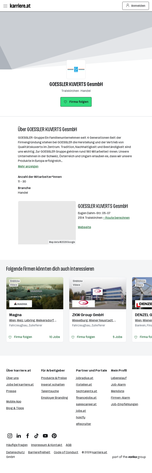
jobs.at (81, 411)
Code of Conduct (66, 452)
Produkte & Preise (54, 378)
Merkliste (117, 391)
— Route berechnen (116, 218)
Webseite (84, 227)
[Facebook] (27, 434)
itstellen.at (84, 384)
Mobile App (13, 401)
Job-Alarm (118, 384)
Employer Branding (54, 398)
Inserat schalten (53, 384)
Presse (11, 391)
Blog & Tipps (15, 408)
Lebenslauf (119, 378)
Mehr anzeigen (28, 166)
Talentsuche (50, 391)
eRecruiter (83, 424)
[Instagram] (10, 434)
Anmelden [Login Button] (135, 5)
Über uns (12, 378)
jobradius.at (84, 378)
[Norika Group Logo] (129, 457)
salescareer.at (86, 404)
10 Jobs (54, 337)
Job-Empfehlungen (124, 404)
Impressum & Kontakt (46, 445)
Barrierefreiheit (39, 452)
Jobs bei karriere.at (20, 384)
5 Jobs (117, 337)
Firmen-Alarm (120, 398)
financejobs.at (86, 398)
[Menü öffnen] (5, 5)
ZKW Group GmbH (88, 315)
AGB (69, 445)
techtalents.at (86, 391)
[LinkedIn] (18, 434)
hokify (80, 417)
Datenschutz (15, 452)
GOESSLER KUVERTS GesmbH (76, 84)
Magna (15, 315)
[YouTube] (45, 434)
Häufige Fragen (17, 445)
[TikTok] (36, 434)
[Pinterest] (54, 434)
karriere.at (99, 452)
